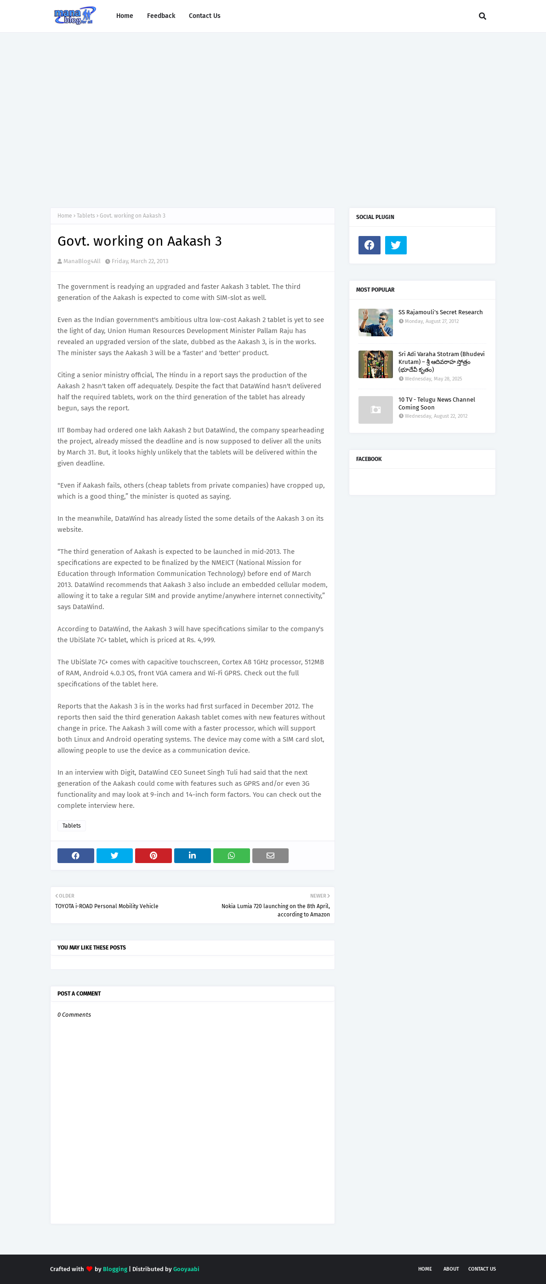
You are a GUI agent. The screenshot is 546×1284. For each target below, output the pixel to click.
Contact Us (482, 1269)
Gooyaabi (186, 1269)
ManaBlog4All (82, 261)
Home (64, 216)
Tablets (86, 216)
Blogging (115, 1269)
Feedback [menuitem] (161, 16)
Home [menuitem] (124, 16)
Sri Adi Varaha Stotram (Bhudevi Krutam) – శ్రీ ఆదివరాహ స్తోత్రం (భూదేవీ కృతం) (441, 362)
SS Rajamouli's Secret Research (440, 312)
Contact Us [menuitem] (205, 16)
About (451, 1269)
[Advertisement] (273, 110)
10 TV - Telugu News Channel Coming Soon (436, 403)
